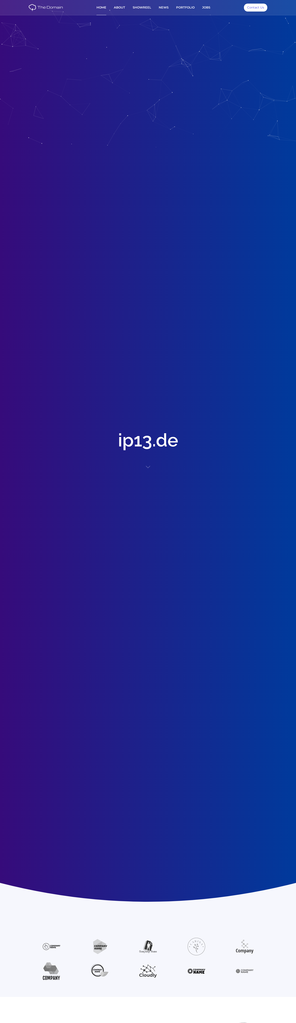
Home (101, 7)
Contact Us (255, 7)
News (164, 7)
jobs (206, 7)
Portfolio (185, 7)
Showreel (142, 7)
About (119, 7)
